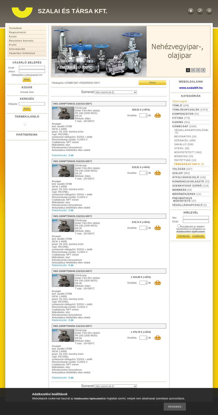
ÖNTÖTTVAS (185, 160)
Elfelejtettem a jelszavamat (27, 75)
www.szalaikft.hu (191, 87)
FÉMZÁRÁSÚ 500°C (189, 164)
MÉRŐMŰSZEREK (186, 194)
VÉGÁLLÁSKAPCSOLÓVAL (191, 131)
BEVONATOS (185, 136)
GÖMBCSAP (71, 83)
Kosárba (131, 115)
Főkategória (58, 83)
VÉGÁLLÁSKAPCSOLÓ (189, 205)
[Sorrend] (116, 92)
